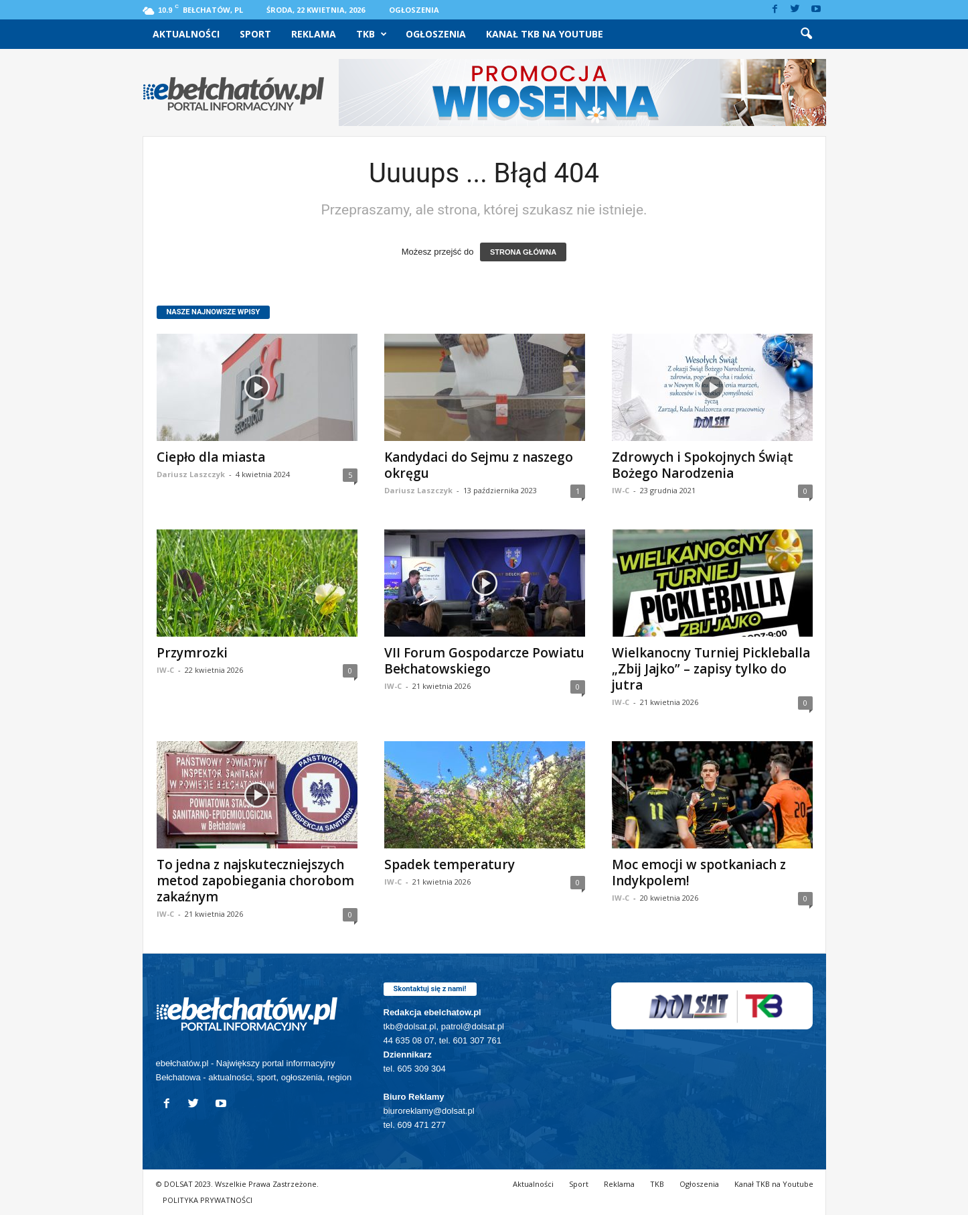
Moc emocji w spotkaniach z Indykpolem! (699, 872)
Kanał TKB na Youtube (544, 33)
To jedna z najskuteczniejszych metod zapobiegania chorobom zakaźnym (255, 880)
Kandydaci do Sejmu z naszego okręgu (478, 465)
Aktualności (186, 33)
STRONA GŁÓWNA (523, 252)
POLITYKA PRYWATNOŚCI (207, 1200)
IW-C (620, 490)
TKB (371, 34)
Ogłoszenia (414, 10)
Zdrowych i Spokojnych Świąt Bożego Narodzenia (702, 465)
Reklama (313, 33)
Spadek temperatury (449, 864)
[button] (806, 34)
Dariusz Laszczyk (191, 474)
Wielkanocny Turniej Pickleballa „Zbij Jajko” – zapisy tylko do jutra (711, 669)
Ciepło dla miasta (211, 457)
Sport (255, 33)
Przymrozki (192, 652)
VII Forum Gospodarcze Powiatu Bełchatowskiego (484, 661)
